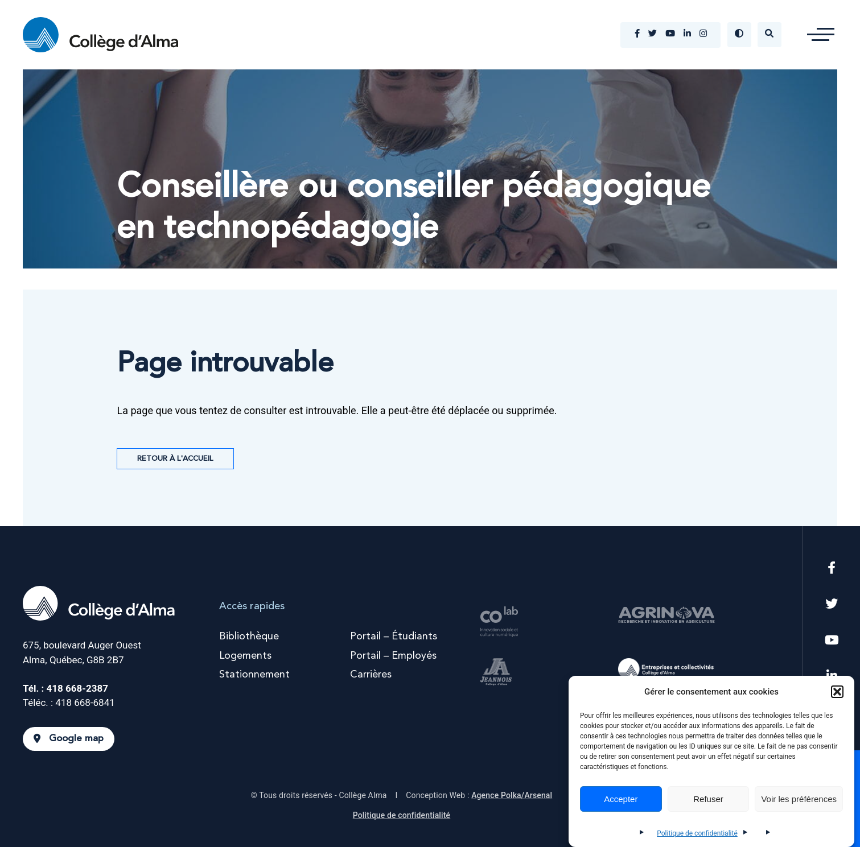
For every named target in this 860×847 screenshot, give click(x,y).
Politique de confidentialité (697, 833)
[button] (837, 691)
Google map (69, 738)
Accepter (620, 799)
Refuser (708, 799)
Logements (245, 656)
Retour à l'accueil (175, 458)
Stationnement (254, 675)
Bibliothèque (249, 636)
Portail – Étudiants (393, 636)
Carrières (371, 675)
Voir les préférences (799, 799)
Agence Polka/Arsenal (511, 795)
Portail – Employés (393, 656)
